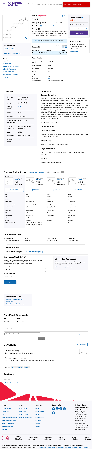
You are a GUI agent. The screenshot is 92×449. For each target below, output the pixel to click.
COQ (12, 49)
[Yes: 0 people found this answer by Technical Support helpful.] (14, 363)
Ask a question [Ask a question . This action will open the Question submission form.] (57, 26)
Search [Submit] (10, 282)
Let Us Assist (74, 51)
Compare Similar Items (11, 66)
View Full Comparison (36, 172)
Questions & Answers (10, 74)
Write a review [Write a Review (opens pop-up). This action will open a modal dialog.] (47, 26)
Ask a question (81, 340)
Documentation (8, 72)
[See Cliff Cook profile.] (7, 346)
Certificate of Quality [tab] (34, 252)
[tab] (4, 10)
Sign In (37, 41)
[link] (8, 329)
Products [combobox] (30, 4)
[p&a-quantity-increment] (86, 28)
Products (2, 10)
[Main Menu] (4, 4)
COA (6, 49)
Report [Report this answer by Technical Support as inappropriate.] (26, 363)
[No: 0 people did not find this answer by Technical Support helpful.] (20, 363)
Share (64, 16)
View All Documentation (12, 53)
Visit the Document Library (63, 267)
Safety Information (9, 69)
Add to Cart (79, 33)
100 (49, 78)
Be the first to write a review (16, 378)
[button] (83, 346)
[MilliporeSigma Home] (15, 4)
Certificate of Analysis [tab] (13, 252)
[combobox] (49, 4)
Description (7, 64)
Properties (6, 61)
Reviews (6, 77)
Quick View (14, 190)
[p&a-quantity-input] (78, 28)
